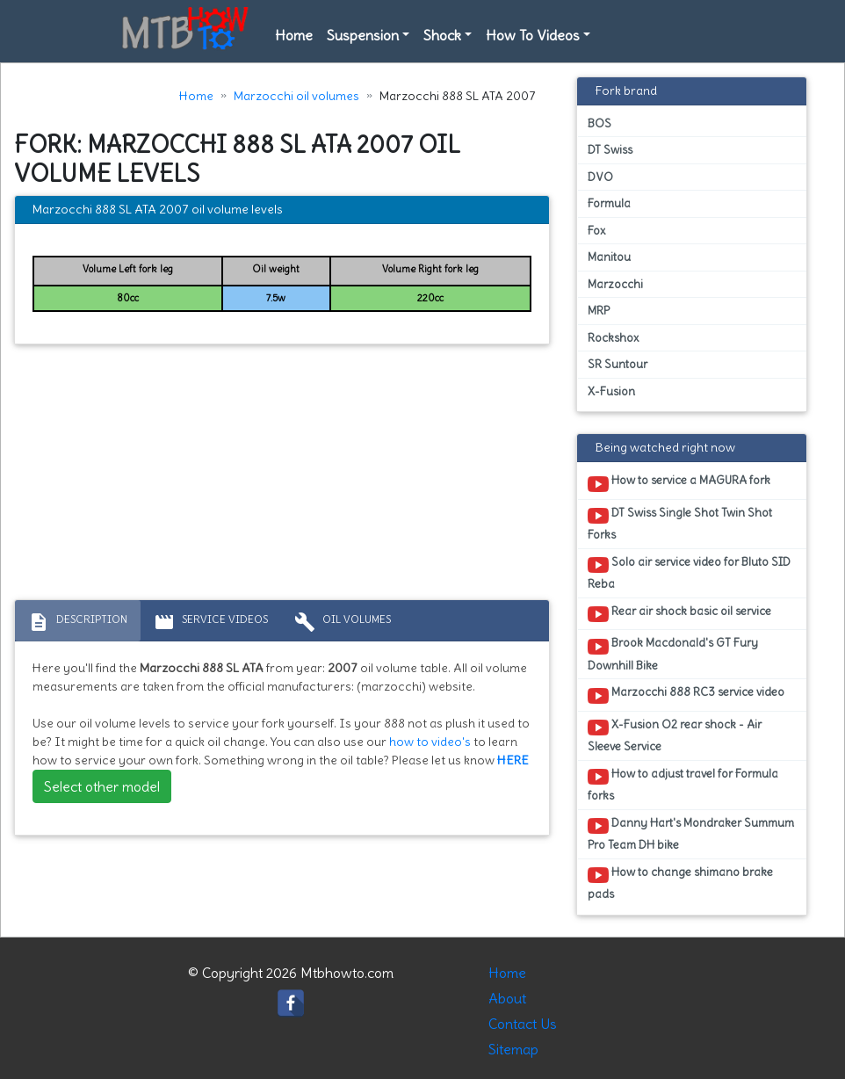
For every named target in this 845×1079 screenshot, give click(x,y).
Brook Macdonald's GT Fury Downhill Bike (673, 653)
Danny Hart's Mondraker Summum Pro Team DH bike (691, 833)
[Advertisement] (282, 476)
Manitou (609, 257)
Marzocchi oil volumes (296, 96)
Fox (596, 230)
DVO (600, 177)
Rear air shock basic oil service (679, 614)
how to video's (430, 742)
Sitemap (513, 1049)
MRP (599, 310)
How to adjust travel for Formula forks (683, 784)
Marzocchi (615, 284)
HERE (513, 760)
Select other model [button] (102, 786)
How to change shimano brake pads (680, 883)
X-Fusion (611, 391)
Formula (609, 203)
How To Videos (533, 35)
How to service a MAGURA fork (679, 483)
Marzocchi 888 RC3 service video (686, 695)
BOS (599, 123)
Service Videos (211, 622)
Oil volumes (342, 622)
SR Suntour (617, 364)
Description (77, 622)
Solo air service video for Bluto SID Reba (689, 572)
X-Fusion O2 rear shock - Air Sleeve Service (675, 735)
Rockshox (613, 337)
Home (294, 35)
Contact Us (522, 1023)
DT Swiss (610, 149)
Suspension (363, 35)
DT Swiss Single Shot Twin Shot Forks (680, 523)
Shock (442, 35)
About (507, 998)
